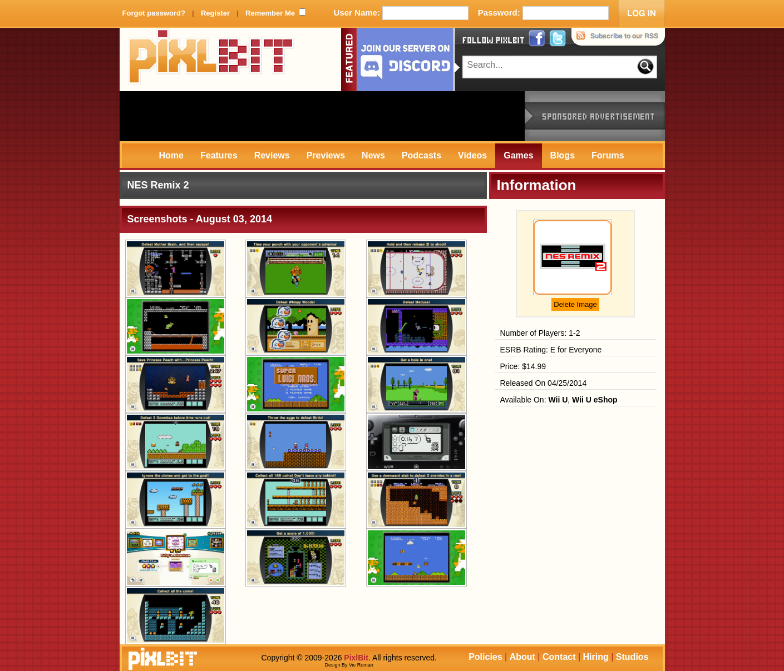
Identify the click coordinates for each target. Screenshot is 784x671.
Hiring (596, 657)
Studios (632, 657)
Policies (485, 657)
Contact (559, 657)
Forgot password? (153, 13)
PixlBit (211, 59)
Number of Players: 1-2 (540, 333)
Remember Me (270, 13)
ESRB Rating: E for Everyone (551, 349)
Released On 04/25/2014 (543, 383)
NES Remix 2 (158, 185)
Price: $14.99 (523, 366)
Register (215, 13)
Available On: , (559, 399)
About (522, 657)
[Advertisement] (322, 116)
